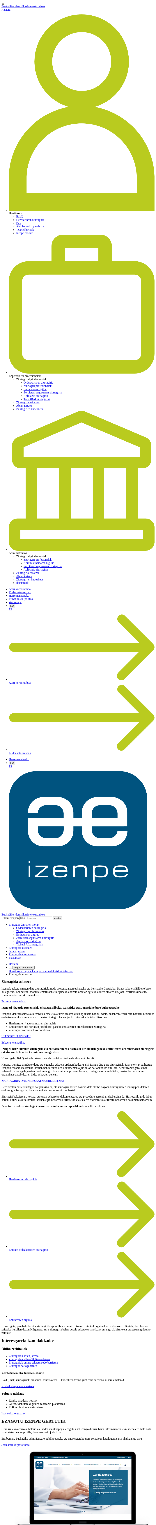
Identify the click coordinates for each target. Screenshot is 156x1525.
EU (12, 606)
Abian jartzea (24, 405)
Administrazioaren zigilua (39, 562)
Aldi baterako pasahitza (30, 226)
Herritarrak (16, 971)
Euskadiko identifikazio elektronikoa (23, 6)
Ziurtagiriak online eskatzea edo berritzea (33, 1362)
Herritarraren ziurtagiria (30, 219)
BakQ (19, 216)
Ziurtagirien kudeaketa (29, 409)
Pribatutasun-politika (21, 598)
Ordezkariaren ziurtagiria (38, 382)
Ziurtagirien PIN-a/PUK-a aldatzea (29, 1359)
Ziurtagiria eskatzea (28, 402)
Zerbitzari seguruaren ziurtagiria (43, 392)
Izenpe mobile (24, 233)
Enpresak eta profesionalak (39, 971)
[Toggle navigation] (2, 4)
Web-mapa (15, 602)
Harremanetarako (19, 595)
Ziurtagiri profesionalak (38, 385)
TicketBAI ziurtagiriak (37, 399)
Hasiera (5, 9)
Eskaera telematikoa (13, 1042)
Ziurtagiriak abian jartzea (24, 1355)
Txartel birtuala (25, 229)
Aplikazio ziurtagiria (36, 395)
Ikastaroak (22, 582)
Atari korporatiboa (20, 589)
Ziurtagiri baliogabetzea (23, 1365)
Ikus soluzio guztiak (13, 1413)
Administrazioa (64, 971)
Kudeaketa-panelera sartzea (17, 1386)
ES (10, 609)
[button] (24, 924)
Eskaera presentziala (13, 1001)
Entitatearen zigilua (35, 389)
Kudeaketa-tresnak (20, 592)
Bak (18, 223)
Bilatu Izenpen (10, 918)
